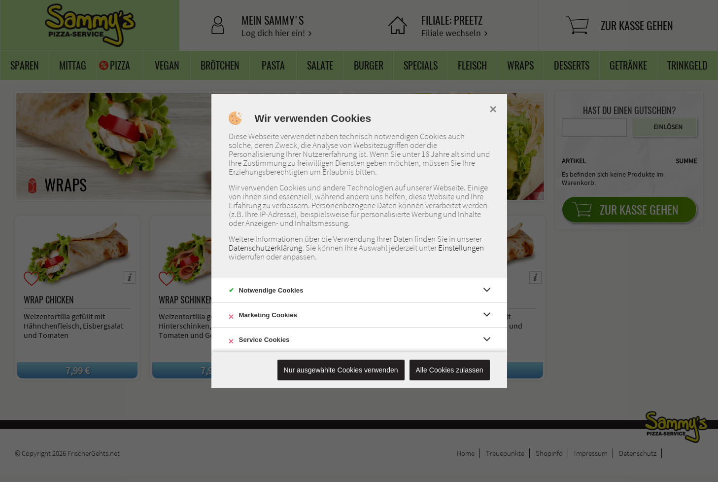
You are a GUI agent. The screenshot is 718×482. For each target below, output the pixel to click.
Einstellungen (461, 248)
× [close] (493, 108)
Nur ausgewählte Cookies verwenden (341, 370)
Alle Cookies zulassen (449, 370)
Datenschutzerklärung (265, 247)
